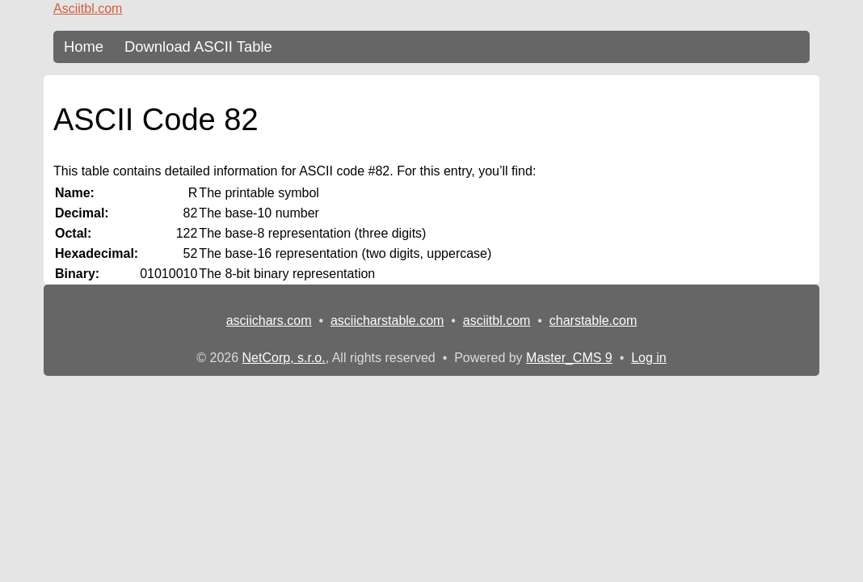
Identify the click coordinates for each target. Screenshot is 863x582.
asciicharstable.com (387, 320)
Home (83, 46)
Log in (649, 358)
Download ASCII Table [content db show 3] (198, 46)
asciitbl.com (497, 320)
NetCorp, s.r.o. (284, 358)
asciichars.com (269, 320)
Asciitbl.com (87, 8)
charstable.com (593, 320)
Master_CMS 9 (569, 358)
